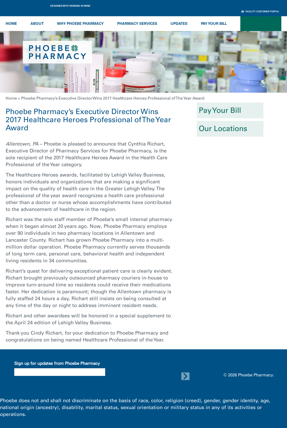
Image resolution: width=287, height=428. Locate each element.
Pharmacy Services (137, 23)
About (37, 23)
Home (11, 23)
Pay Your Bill (214, 23)
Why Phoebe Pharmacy (80, 23)
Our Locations (223, 128)
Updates (179, 23)
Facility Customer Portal (260, 11)
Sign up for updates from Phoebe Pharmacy (57, 363)
